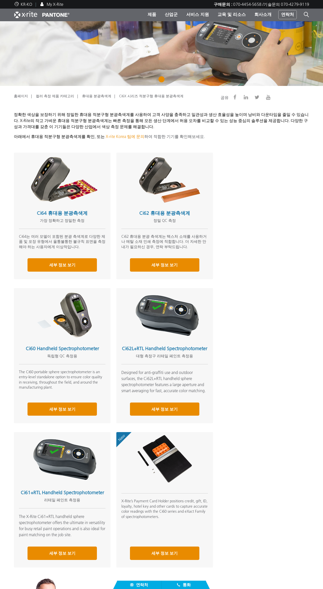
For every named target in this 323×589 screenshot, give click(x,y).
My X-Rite (54, 4)
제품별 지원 (24, 545)
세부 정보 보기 (59, 267)
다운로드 (22, 551)
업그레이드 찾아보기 (133, 532)
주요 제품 (123, 508)
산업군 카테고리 (129, 526)
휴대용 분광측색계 (96, 96)
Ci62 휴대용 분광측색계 (157, 210)
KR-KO (26, 4)
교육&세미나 (126, 557)
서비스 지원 (197, 14)
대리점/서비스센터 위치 (35, 539)
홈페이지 (21, 96)
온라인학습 (125, 569)
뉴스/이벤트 (24, 520)
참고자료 (124, 543)
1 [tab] (163, 81)
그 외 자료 (226, 500)
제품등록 (22, 563)
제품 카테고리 (127, 520)
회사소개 (263, 14)
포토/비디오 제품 (130, 514)
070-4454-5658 (238, 476)
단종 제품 (22, 569)
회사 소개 (23, 500)
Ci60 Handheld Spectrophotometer (254, 210)
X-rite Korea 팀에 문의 (125, 136)
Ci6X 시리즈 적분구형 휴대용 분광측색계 (151, 96)
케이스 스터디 (127, 563)
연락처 (287, 14)
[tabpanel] (161, 53)
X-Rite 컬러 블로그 (232, 520)
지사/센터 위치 (27, 514)
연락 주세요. (206, 476)
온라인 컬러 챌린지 (233, 508)
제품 (152, 14)
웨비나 (121, 551)
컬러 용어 (224, 514)
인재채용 (22, 508)
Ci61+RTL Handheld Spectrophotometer (157, 351)
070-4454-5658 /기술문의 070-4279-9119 (271, 4)
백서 (119, 575)
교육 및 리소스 (232, 14)
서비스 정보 (24, 557)
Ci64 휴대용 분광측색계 (59, 210)
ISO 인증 (21, 575)
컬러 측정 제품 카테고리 (55, 96)
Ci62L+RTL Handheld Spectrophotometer (60, 351)
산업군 (171, 14)
